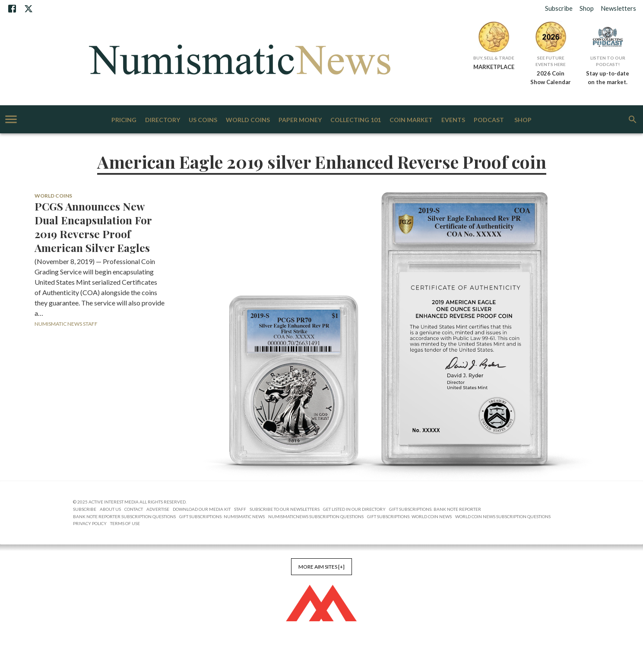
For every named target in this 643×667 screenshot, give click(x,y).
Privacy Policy (90, 523)
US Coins (203, 120)
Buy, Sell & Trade (493, 57)
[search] (632, 119)
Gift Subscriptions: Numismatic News (222, 516)
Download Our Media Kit (202, 509)
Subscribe (559, 8)
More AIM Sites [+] (321, 566)
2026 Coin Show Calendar (550, 77)
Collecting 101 (355, 120)
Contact (133, 509)
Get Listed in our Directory (354, 509)
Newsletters (618, 8)
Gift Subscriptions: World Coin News (409, 516)
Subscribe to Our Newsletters (285, 509)
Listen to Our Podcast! (607, 61)
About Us (110, 509)
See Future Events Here (550, 61)
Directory (163, 120)
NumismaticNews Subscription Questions (316, 516)
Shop (587, 8)
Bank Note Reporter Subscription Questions (124, 516)
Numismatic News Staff (66, 324)
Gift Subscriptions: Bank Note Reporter (435, 509)
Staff (240, 509)
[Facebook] (12, 8)
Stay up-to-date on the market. (607, 77)
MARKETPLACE (493, 66)
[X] (28, 8)
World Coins (247, 120)
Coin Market (411, 120)
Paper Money (300, 120)
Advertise (157, 509)
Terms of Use (125, 523)
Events (453, 120)
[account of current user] (11, 119)
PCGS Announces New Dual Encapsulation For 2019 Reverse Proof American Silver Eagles (93, 227)
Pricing (124, 120)
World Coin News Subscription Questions (503, 516)
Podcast (488, 120)
